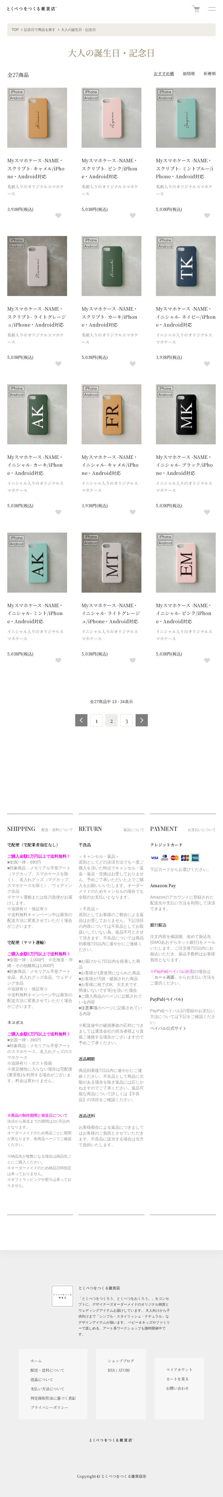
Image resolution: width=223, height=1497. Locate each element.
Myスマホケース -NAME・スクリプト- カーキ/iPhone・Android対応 (110, 316)
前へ (81, 720)
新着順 (210, 73)
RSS (111, 1370)
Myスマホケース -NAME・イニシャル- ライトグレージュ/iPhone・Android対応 (111, 613)
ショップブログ (121, 1361)
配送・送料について (47, 1370)
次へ (142, 720)
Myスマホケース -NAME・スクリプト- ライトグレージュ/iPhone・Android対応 (36, 316)
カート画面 (164, 977)
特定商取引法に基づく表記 (53, 1398)
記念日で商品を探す (39, 30)
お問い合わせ (177, 1388)
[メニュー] (211, 8)
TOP (15, 30)
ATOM (124, 1370)
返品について (41, 1379)
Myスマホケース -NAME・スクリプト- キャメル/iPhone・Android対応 (35, 168)
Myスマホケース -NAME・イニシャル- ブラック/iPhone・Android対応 (184, 465)
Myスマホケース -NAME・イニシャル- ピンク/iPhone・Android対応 (184, 613)
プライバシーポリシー (49, 1407)
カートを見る (177, 1379)
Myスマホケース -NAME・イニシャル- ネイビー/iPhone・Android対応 (186, 316)
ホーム (36, 1361)
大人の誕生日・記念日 (78, 30)
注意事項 (89, 1007)
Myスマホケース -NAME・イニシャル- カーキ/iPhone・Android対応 (35, 465)
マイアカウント (179, 1369)
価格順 (189, 73)
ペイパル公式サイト (168, 1028)
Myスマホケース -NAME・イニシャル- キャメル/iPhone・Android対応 (110, 465)
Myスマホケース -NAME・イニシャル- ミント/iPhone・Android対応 (35, 613)
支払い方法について (47, 1389)
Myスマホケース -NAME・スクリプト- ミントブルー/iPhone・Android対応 (184, 168)
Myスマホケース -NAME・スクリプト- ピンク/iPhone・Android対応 (110, 168)
